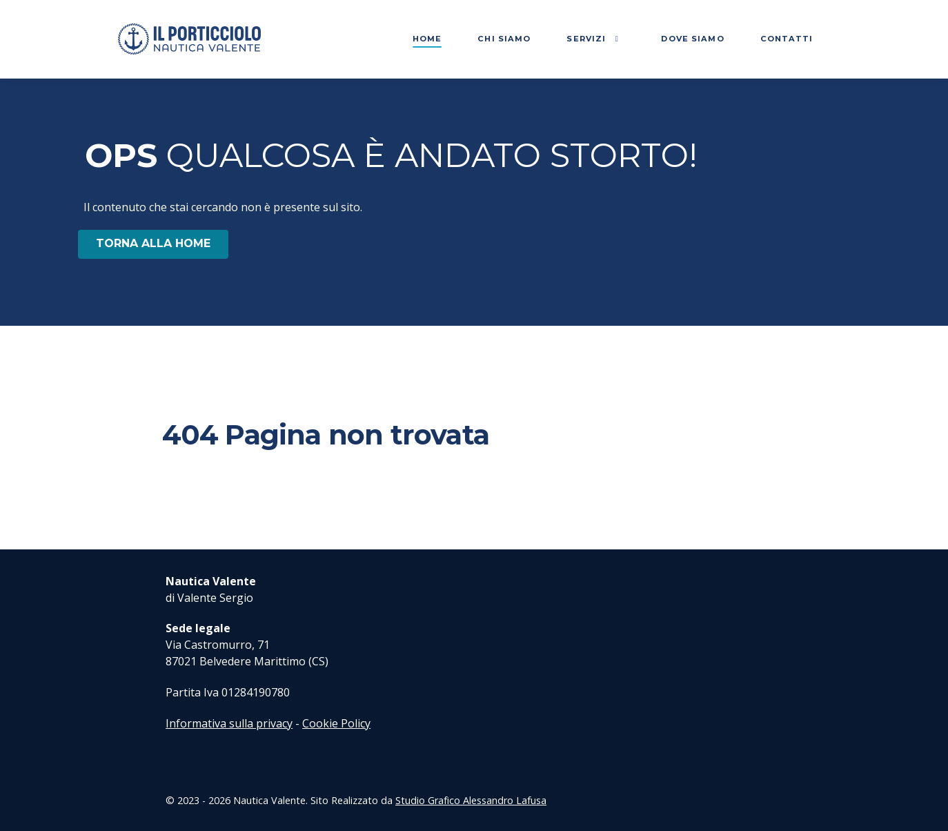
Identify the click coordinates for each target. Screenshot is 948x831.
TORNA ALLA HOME (153, 243)
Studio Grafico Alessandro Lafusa (470, 800)
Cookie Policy (336, 723)
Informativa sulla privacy (229, 723)
